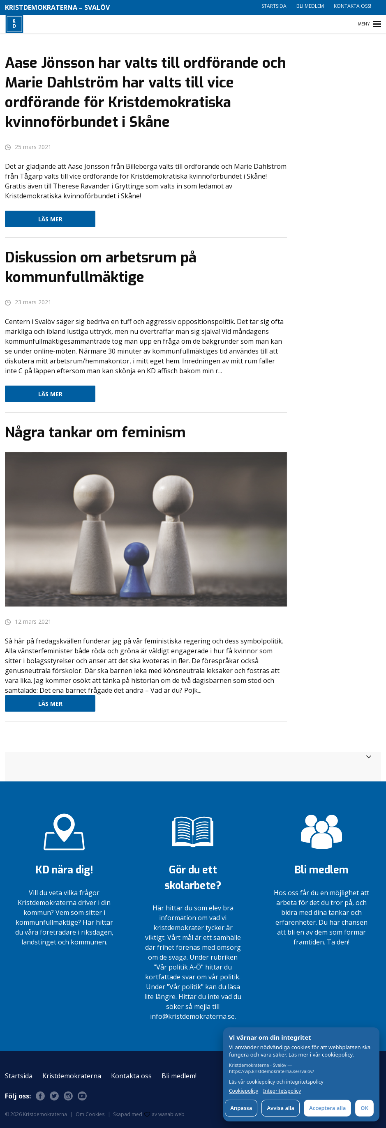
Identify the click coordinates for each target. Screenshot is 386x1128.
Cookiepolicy (243, 1091)
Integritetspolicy (282, 1091)
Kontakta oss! (352, 5)
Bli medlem (310, 5)
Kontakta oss (131, 1075)
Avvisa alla (280, 1108)
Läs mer (50, 219)
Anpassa (241, 1108)
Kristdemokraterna (71, 1075)
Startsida (274, 5)
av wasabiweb (164, 1114)
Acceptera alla (327, 1108)
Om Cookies (90, 1114)
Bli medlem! (179, 1075)
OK (364, 1108)
